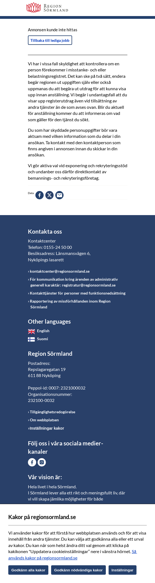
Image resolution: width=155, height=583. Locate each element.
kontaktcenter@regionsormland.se (60, 271)
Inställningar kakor (47, 428)
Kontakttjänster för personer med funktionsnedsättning (77, 293)
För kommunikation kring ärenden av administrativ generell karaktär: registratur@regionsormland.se (74, 282)
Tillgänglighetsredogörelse (52, 411)
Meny (123, 8)
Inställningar (122, 570)
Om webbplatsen (44, 419)
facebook (39, 195)
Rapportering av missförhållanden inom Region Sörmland (70, 304)
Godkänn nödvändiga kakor (78, 570)
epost (59, 195)
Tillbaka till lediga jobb (49, 40)
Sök (109, 8)
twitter (49, 195)
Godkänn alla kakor (28, 570)
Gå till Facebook (32, 462)
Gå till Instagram (42, 462)
